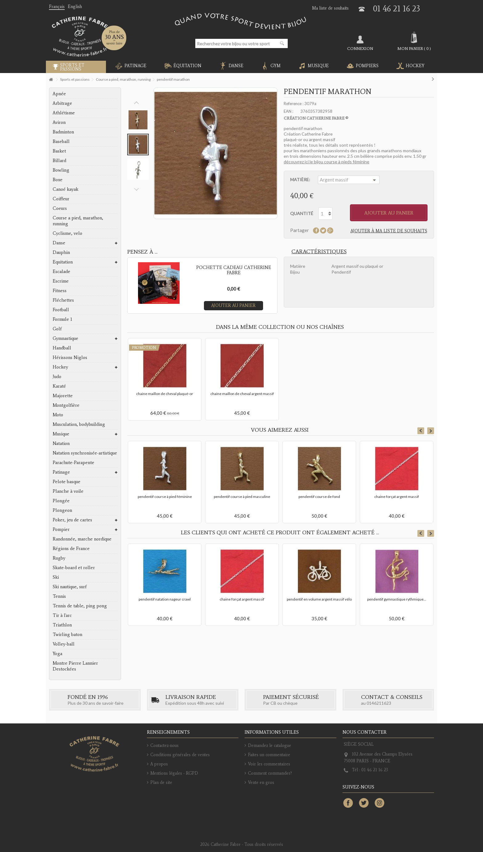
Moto (58, 415)
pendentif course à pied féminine (165, 496)
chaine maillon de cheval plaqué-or (164, 393)
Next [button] (136, 189)
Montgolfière (66, 405)
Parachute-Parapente (73, 462)
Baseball (61, 141)
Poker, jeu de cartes (72, 520)
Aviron (59, 122)
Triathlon (62, 625)
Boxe (58, 179)
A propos (159, 764)
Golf (57, 329)
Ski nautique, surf (70, 586)
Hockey (60, 367)
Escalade (61, 271)
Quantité (301, 213)
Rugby (59, 558)
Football (61, 309)
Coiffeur (61, 199)
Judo (57, 376)
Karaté (59, 386)
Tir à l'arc (62, 615)
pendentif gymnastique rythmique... (396, 599)
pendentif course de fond (319, 496)
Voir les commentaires (269, 764)
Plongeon (62, 510)
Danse (59, 243)
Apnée (59, 93)
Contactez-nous (164, 745)
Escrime (61, 281)
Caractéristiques (319, 251)
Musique (61, 434)
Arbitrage (62, 103)
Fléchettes (63, 300)
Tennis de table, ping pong (80, 606)
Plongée (61, 500)
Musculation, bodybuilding (79, 424)
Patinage (61, 472)
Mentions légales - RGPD (174, 773)
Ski (56, 577)
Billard (59, 160)
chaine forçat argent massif (396, 496)
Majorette (63, 395)
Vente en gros (261, 782)
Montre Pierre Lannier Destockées (75, 666)
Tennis (59, 596)
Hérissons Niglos (70, 357)
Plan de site (161, 782)
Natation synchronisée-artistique (85, 453)
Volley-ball (64, 644)
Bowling (61, 170)
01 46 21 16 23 (396, 8)
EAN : (288, 111)
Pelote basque (66, 481)
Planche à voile (68, 491)
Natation (61, 443)
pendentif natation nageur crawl (165, 599)
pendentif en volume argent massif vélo (319, 599)
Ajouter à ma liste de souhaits (389, 231)
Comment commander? (270, 773)
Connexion (360, 48)
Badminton (63, 132)
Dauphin (61, 252)
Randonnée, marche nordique (82, 539)
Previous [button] (136, 103)
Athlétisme (64, 113)
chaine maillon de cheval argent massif (242, 393)
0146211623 (379, 703)
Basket (59, 151)
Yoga (57, 653)
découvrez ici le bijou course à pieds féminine (326, 161)
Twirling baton (67, 634)
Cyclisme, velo (67, 233)
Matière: (300, 179)
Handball (62, 348)
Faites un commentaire (269, 754)
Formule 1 (62, 319)
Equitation (63, 262)
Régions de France (71, 548)
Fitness (60, 290)
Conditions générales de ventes (180, 754)
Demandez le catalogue (269, 745)
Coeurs (60, 208)
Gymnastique (65, 338)
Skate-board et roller (74, 567)
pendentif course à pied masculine (242, 496)
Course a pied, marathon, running (78, 220)
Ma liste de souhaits (330, 8)
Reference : (293, 103)
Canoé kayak (65, 189)
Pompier (61, 529)
